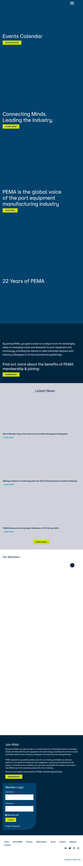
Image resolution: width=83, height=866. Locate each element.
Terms (53, 842)
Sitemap (73, 842)
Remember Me (13, 815)
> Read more (8, 437)
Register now (12, 43)
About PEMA (17, 842)
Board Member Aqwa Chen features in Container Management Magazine (35, 434)
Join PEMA (10, 210)
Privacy (29, 842)
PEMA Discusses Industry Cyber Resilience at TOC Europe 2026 (31, 528)
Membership (11, 374)
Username (12, 792)
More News (41, 542)
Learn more (11, 126)
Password (12, 803)
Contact (7, 845)
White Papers (41, 842)
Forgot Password (12, 826)
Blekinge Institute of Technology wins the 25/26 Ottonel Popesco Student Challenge (40, 481)
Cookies (62, 842)
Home (6, 842)
